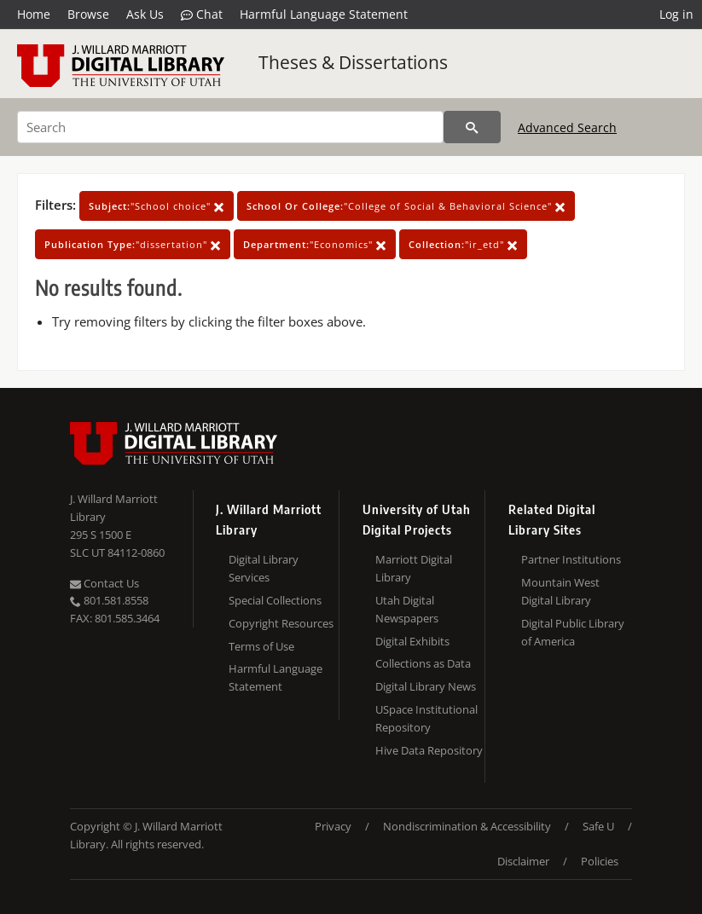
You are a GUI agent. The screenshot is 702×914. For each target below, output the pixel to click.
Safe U (598, 826)
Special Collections (275, 600)
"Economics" (314, 244)
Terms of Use (261, 646)
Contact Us (104, 583)
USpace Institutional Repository (426, 718)
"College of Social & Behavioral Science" (406, 206)
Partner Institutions (571, 559)
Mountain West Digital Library (560, 591)
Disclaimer (523, 861)
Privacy (333, 826)
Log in (676, 14)
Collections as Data (423, 663)
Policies (599, 861)
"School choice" (156, 206)
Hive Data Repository (429, 750)
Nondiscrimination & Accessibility (467, 826)
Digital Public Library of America (572, 632)
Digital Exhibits (412, 641)
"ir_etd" (463, 244)
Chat (202, 14)
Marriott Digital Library (413, 568)
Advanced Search (567, 127)
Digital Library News (425, 686)
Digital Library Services (264, 568)
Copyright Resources (281, 623)
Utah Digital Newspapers (406, 609)
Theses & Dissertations (353, 62)
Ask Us (145, 14)
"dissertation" (132, 244)
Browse (88, 14)
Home (33, 14)
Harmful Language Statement (324, 14)
